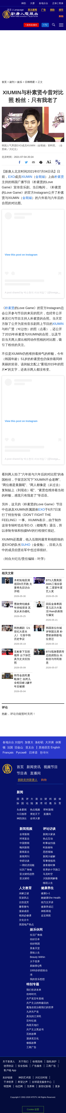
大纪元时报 (41, 1077)
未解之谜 (24, 893)
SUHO (25, 544)
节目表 (22, 773)
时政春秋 (48, 847)
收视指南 (37, 1061)
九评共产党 (32, 1011)
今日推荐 (22, 814)
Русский (21, 752)
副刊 (12, 82)
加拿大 (29, 742)
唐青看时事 (49, 865)
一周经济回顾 (27, 865)
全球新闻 (24, 834)
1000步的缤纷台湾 (39, 972)
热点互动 (48, 838)
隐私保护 (51, 1061)
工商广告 (31, 1047)
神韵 (23, 3)
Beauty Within (37, 957)
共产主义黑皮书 (35, 1029)
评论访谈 (49, 829)
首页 (4, 82)
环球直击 (24, 838)
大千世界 (35, 961)
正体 (54, 3)
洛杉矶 (39, 742)
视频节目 (51, 767)
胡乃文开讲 (47, 902)
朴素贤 (59, 177)
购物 (44, 779)
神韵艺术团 (24, 1077)
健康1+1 (45, 893)
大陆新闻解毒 (50, 878)
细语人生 (48, 883)
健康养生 (47, 888)
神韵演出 (22, 818)
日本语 (33, 752)
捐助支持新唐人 (27, 779)
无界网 (30, 1086)
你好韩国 (35, 943)
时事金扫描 (49, 843)
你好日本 (35, 939)
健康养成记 (47, 906)
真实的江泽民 (33, 1016)
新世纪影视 (45, 1086)
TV (46, 25)
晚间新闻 (24, 847)
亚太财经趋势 (27, 874)
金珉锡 (40, 177)
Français (8, 752)
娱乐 (19, 82)
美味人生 (35, 952)
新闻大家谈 (49, 834)
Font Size (48, 161)
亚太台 (30, 747)
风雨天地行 (32, 1025)
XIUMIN (26, 177)
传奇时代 (31, 994)
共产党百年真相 (35, 998)
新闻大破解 (49, 856)
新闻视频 (26, 829)
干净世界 (9, 1081)
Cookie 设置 (33, 1109)
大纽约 (19, 742)
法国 (10, 747)
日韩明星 (30, 82)
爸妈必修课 (25, 915)
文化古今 (24, 919)
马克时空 (48, 874)
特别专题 (32, 984)
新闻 (20, 792)
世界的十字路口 (51, 869)
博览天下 (35, 814)
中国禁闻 (24, 843)
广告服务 (37, 1065)
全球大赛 (35, 818)
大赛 (32, 3)
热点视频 (35, 809)
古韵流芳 (24, 902)
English (55, 747)
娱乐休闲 (36, 929)
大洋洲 (49, 742)
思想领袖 (48, 851)
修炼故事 (31, 1042)
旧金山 (19, 747)
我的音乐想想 (37, 979)
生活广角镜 (36, 934)
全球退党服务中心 (42, 1081)
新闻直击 (24, 851)
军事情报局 (49, 860)
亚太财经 (24, 878)
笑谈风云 (24, 897)
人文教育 (25, 888)
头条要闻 (22, 809)
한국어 (44, 752)
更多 (57, 1086)
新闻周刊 (24, 856)
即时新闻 (48, 809)
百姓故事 (31, 1033)
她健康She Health (51, 897)
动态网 (19, 1086)
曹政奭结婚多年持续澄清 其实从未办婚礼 (22, 607)
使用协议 (9, 1065)
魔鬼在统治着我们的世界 (40, 1007)
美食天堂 (35, 948)
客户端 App (10, 1070)
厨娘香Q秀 (36, 965)
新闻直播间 (32, 25)
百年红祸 (31, 1020)
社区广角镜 (26, 869)
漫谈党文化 (32, 1038)
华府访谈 (24, 860)
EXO (11, 177)
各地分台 (43, 3)
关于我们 (23, 1061)
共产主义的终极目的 (37, 1002)
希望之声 (23, 1081)
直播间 (35, 773)
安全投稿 (23, 1065)
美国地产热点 (26, 924)
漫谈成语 (24, 911)
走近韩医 (46, 915)
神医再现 (46, 911)
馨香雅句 (24, 906)
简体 (61, 3)
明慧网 (7, 1086)
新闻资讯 (34, 767)
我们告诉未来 (33, 989)
